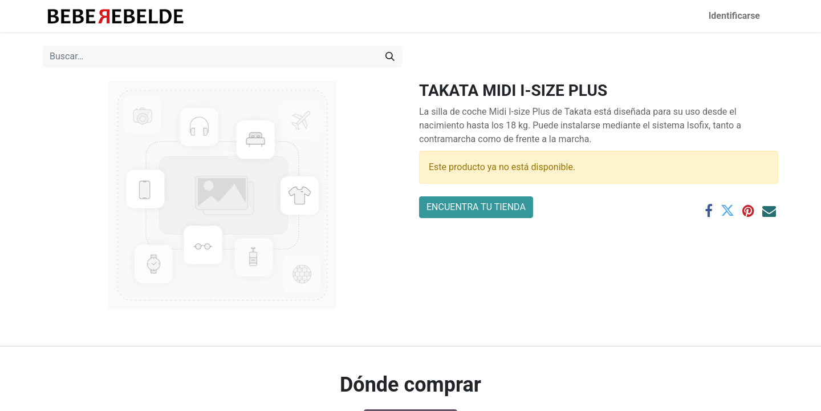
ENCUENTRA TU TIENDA (476, 207)
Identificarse (734, 15)
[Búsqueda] (390, 56)
